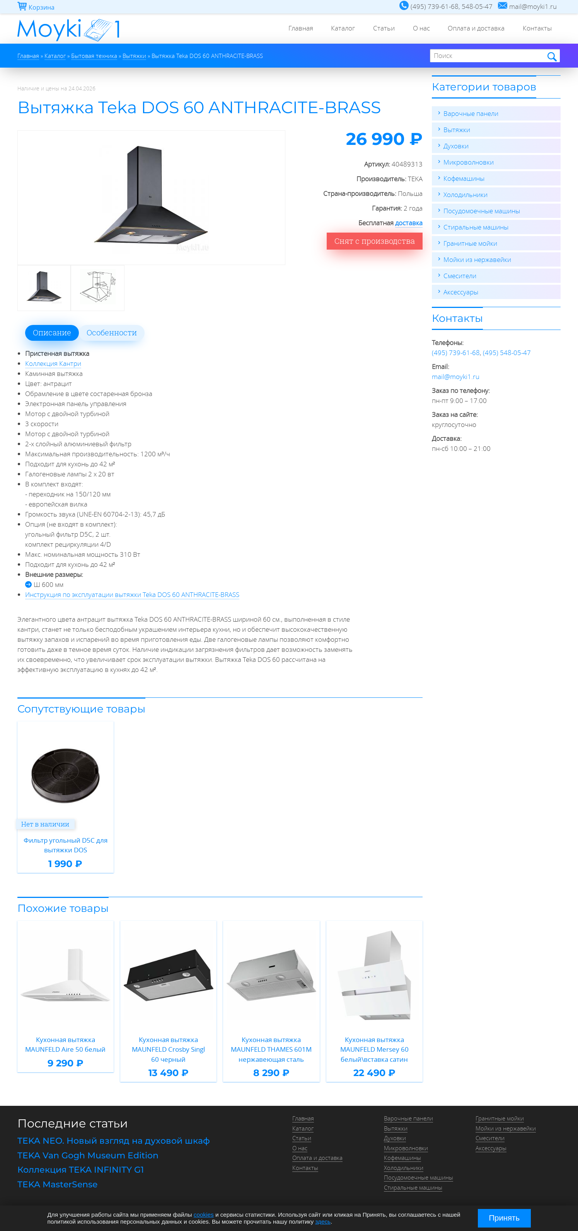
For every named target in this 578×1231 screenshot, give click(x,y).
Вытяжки (456, 129)
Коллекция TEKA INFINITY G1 (80, 1170)
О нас (417, 28)
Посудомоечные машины (481, 210)
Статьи (379, 28)
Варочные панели (470, 113)
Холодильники (465, 194)
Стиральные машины (475, 227)
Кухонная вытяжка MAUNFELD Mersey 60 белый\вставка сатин (374, 1049)
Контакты (536, 28)
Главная (293, 28)
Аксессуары (460, 291)
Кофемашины (463, 178)
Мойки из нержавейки (477, 259)
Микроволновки (468, 162)
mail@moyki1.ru (455, 376)
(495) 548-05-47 (507, 352)
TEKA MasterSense (57, 1184)
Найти (551, 56)
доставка (409, 222)
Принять (504, 1218)
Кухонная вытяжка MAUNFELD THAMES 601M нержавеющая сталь (271, 1049)
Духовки (456, 145)
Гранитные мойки (470, 243)
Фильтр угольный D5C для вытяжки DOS (65, 845)
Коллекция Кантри (53, 363)
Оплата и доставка (474, 28)
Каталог (337, 28)
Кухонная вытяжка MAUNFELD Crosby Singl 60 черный (168, 1049)
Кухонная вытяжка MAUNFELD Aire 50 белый (65, 1044)
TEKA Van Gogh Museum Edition (88, 1155)
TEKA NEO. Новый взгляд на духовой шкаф (113, 1141)
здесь (323, 1221)
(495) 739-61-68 (456, 352)
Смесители (459, 275)
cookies (204, 1214)
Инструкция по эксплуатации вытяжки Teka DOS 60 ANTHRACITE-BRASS (132, 594)
